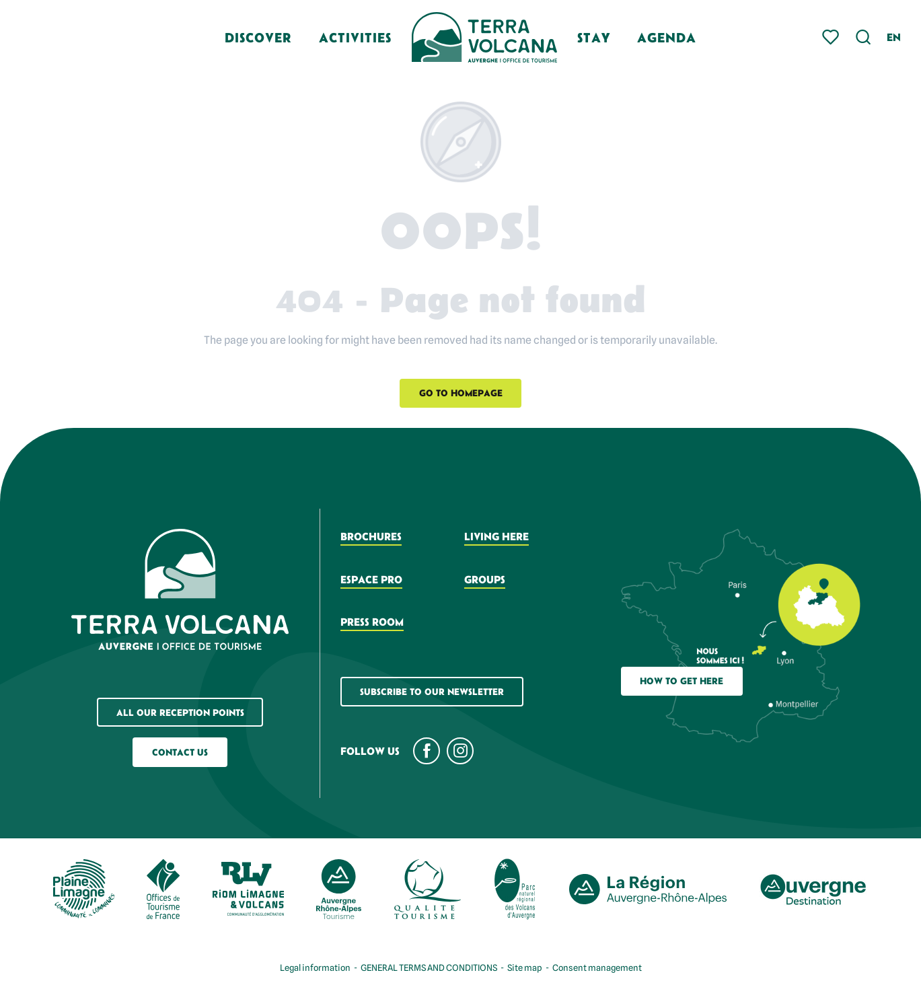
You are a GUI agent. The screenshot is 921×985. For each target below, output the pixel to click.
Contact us (180, 752)
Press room (372, 622)
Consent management (597, 967)
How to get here (681, 681)
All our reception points (180, 712)
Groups (484, 579)
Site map (524, 967)
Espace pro (371, 579)
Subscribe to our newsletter (432, 691)
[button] (863, 37)
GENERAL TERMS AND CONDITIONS (429, 967)
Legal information (315, 967)
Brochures (371, 536)
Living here (496, 536)
